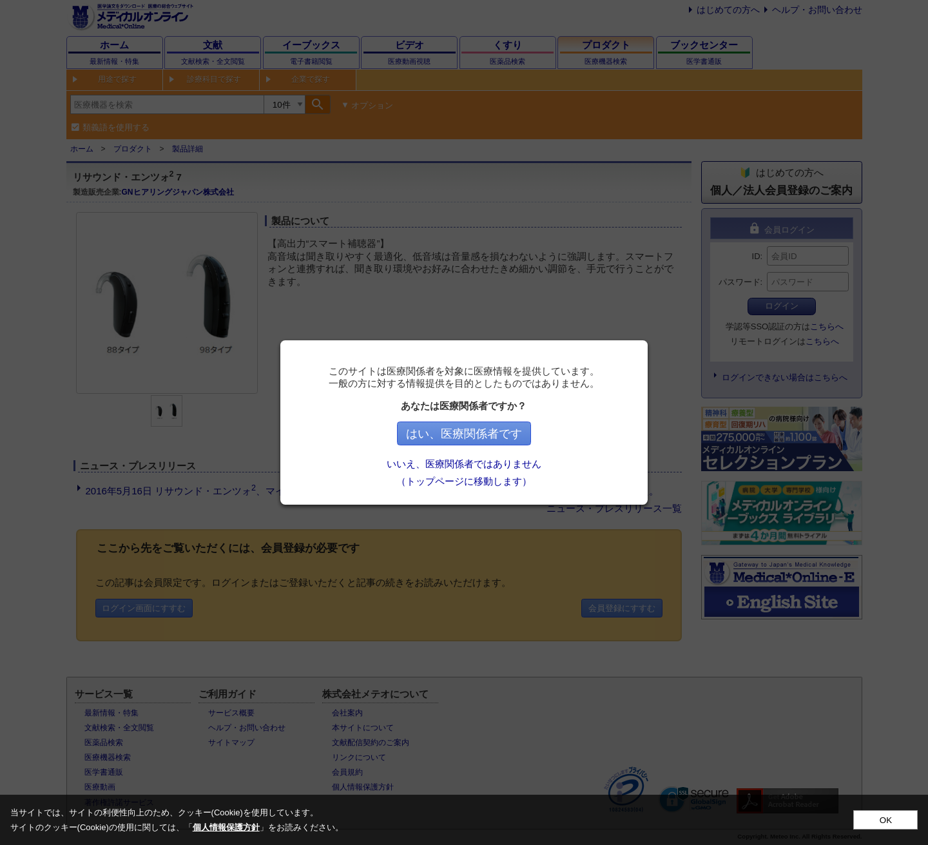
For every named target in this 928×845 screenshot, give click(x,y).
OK (886, 820)
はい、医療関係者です (464, 433)
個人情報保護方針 (226, 827)
